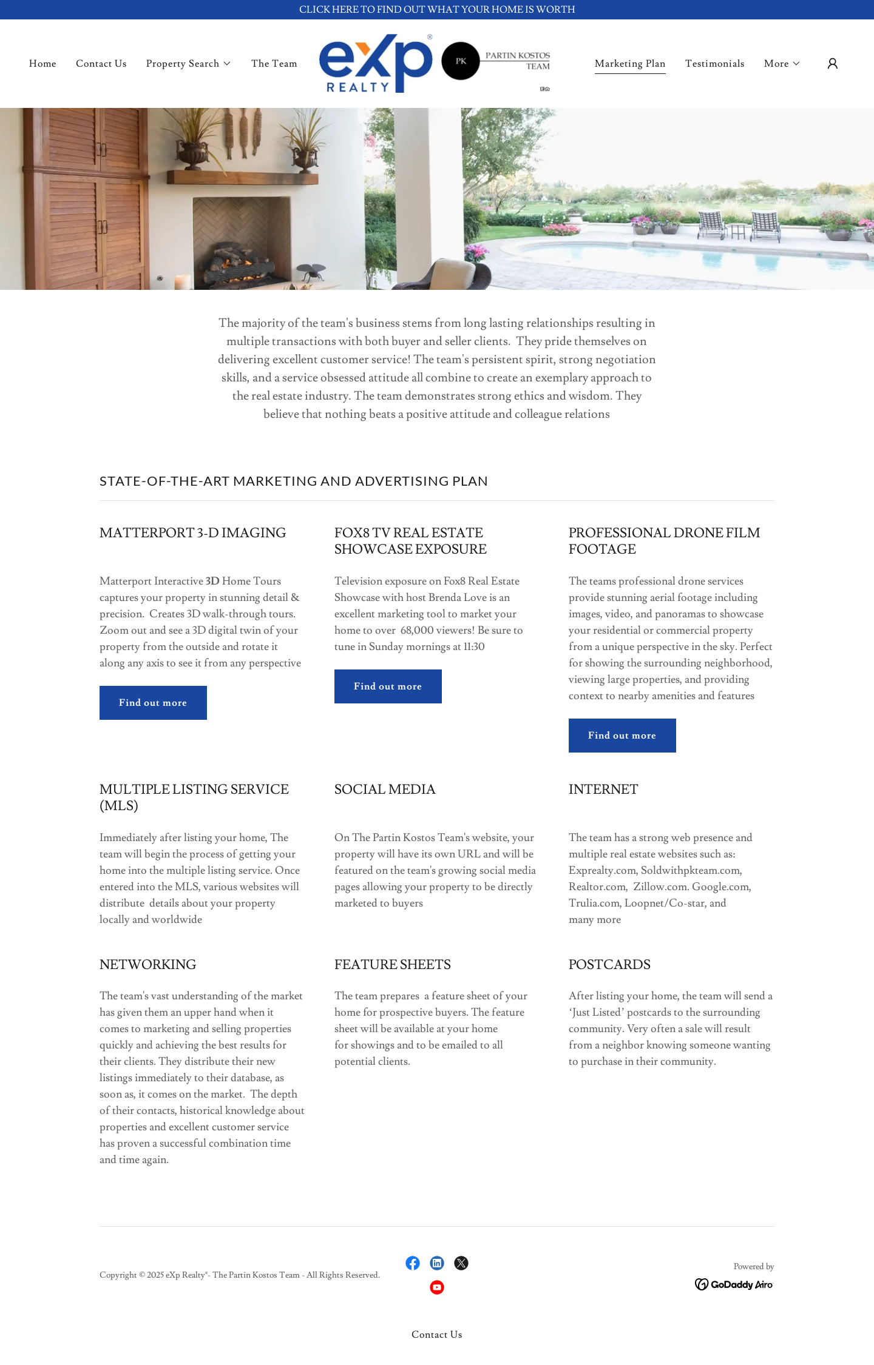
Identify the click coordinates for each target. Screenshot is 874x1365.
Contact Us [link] (101, 64)
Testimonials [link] (715, 64)
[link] (437, 61)
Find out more (153, 703)
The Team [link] (274, 64)
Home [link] (42, 64)
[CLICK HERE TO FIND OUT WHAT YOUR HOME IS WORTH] (437, 9)
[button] (189, 63)
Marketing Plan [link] (630, 64)
